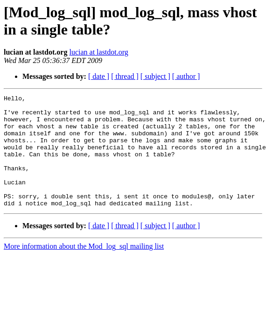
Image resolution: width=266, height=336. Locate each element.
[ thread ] (125, 76)
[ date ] (98, 76)
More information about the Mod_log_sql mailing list (84, 269)
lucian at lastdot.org (98, 52)
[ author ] (186, 76)
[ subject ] (155, 76)
